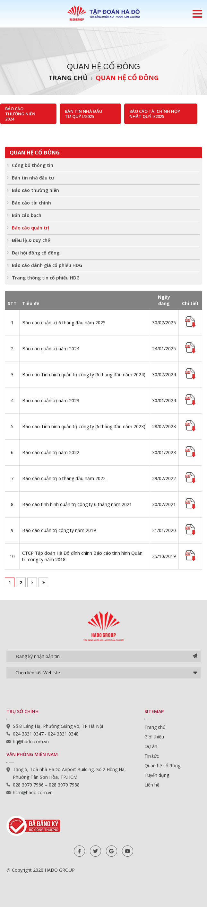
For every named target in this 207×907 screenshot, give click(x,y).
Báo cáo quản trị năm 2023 (50, 400)
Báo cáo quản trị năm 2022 (50, 452)
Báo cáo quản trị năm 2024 (50, 348)
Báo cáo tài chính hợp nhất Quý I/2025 (154, 113)
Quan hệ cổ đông (127, 77)
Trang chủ (68, 77)
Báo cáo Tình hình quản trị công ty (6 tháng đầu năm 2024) (83, 374)
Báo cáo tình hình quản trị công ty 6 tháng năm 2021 (77, 504)
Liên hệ (152, 785)
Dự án (150, 746)
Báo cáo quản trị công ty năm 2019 (59, 530)
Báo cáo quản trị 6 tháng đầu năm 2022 (64, 478)
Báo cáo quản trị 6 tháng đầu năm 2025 (64, 323)
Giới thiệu (154, 737)
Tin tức (151, 756)
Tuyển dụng (156, 775)
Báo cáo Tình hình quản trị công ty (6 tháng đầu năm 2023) (83, 426)
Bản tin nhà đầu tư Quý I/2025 (83, 113)
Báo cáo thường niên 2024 (20, 114)
